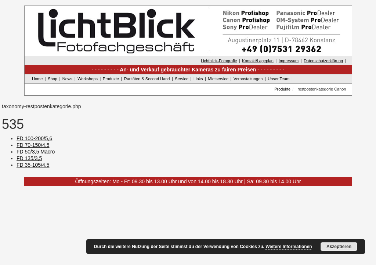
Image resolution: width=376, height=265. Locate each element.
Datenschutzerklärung (323, 61)
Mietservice (218, 79)
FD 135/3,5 (29, 158)
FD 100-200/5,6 (34, 138)
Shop (52, 79)
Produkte (111, 79)
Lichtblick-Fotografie (219, 61)
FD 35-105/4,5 (33, 165)
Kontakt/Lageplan (258, 61)
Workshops (87, 79)
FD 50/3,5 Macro (36, 152)
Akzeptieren (338, 246)
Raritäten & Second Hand (147, 79)
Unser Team (278, 79)
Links (198, 79)
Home (37, 79)
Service (181, 79)
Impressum (289, 61)
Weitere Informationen (288, 246)
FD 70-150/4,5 (33, 145)
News (67, 79)
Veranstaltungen (248, 79)
